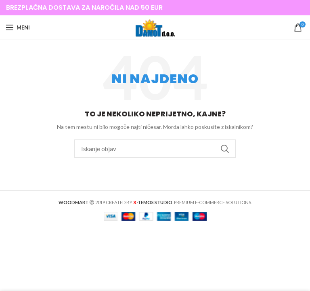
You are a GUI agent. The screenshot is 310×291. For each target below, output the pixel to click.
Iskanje (225, 148)
